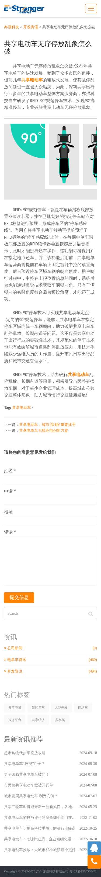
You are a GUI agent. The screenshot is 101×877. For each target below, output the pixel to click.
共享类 (60, 720)
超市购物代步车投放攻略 (50, 753)
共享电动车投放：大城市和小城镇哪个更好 (50, 850)
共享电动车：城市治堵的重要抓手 (47, 425)
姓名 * (10, 470)
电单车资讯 (50, 660)
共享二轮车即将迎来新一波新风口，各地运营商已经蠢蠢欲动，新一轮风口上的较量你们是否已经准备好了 (50, 807)
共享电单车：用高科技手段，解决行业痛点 (50, 828)
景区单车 (38, 707)
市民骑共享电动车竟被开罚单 (50, 785)
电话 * (10, 491)
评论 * (10, 532)
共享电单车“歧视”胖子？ (50, 763)
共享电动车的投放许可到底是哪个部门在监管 (50, 817)
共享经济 (38, 720)
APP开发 (61, 707)
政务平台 (14, 720)
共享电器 (14, 707)
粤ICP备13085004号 (83, 871)
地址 (8, 511)
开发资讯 (30, 27)
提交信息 (19, 597)
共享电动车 (21, 408)
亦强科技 (11, 27)
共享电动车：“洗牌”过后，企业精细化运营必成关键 (50, 839)
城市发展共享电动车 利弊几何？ (50, 796)
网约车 (83, 707)
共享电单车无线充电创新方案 (43, 431)
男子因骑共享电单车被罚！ (50, 774)
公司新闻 (50, 648)
